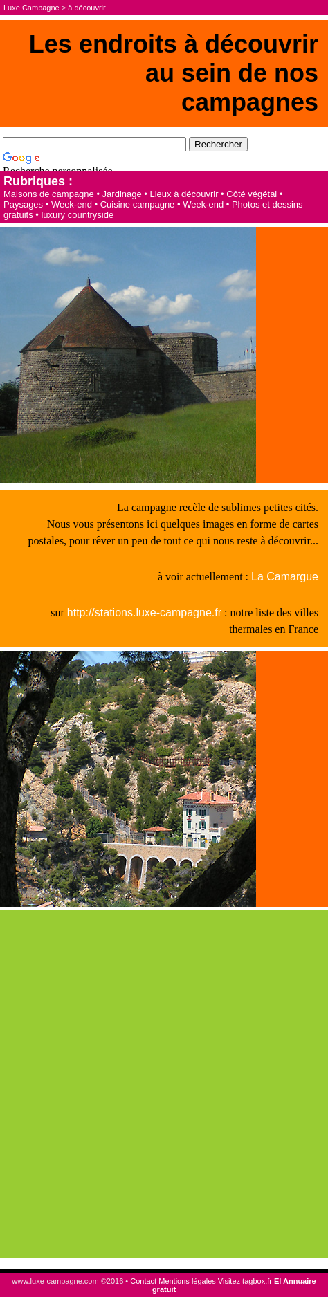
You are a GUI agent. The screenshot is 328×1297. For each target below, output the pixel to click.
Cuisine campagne (137, 204)
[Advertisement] (164, 1084)
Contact (143, 1281)
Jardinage (122, 194)
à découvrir (86, 7)
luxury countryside (77, 215)
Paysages (23, 204)
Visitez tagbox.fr (245, 1281)
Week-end (71, 204)
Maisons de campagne (48, 194)
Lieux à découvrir (183, 194)
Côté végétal (251, 194)
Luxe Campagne (31, 7)
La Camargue (284, 576)
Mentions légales (187, 1281)
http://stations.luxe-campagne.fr (144, 612)
